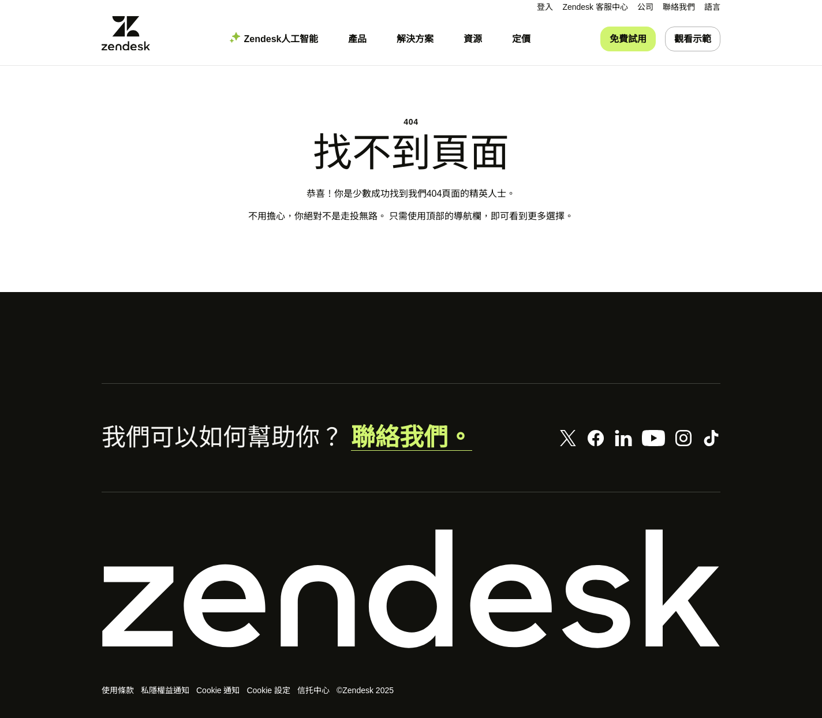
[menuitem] (645, 7)
